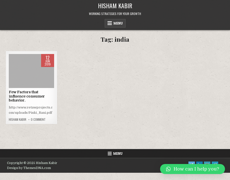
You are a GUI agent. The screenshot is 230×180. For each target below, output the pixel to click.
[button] (192, 169)
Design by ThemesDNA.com (29, 168)
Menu (118, 23)
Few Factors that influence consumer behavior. (27, 96)
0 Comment (38, 119)
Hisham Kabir (115, 5)
